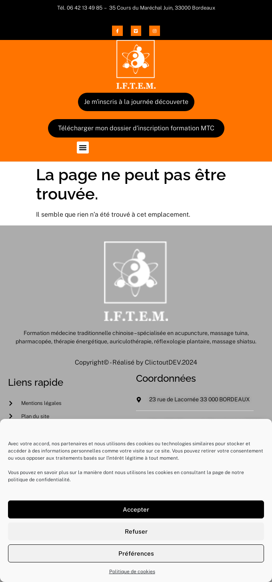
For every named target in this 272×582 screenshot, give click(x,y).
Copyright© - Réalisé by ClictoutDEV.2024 (136, 362)
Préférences (136, 556)
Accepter (136, 512)
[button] (83, 147)
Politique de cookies (132, 575)
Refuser (136, 534)
